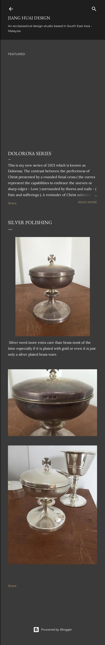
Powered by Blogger (52, 630)
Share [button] (12, 203)
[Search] (94, 8)
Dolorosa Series (29, 153)
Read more (87, 202)
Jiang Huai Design (29, 18)
